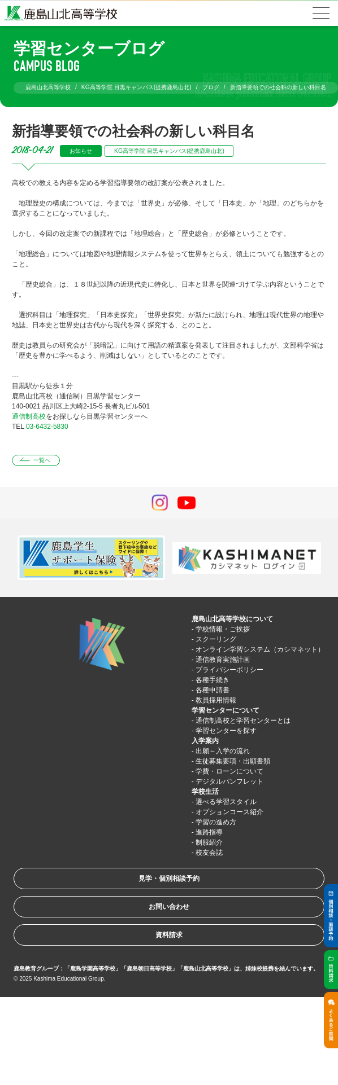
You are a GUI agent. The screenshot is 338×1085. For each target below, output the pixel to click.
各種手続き (212, 680)
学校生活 (205, 792)
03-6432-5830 (47, 427)
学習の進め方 (216, 822)
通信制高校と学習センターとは (243, 720)
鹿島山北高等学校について (232, 619)
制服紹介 (209, 842)
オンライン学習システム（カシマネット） (260, 649)
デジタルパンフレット (229, 781)
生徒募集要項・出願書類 (233, 761)
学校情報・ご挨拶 (223, 629)
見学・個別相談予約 (169, 878)
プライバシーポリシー (229, 670)
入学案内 (205, 741)
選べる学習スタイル (226, 802)
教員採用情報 (216, 700)
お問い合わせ (169, 907)
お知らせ (81, 151)
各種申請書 (212, 690)
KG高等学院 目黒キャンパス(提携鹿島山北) (169, 151)
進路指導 (209, 832)
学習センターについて (225, 710)
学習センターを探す (226, 731)
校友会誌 (209, 852)
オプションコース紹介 (229, 812)
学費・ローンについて (229, 771)
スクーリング (216, 639)
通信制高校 (29, 416)
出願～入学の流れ (223, 751)
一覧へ (41, 460)
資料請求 (169, 935)
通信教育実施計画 (223, 660)
